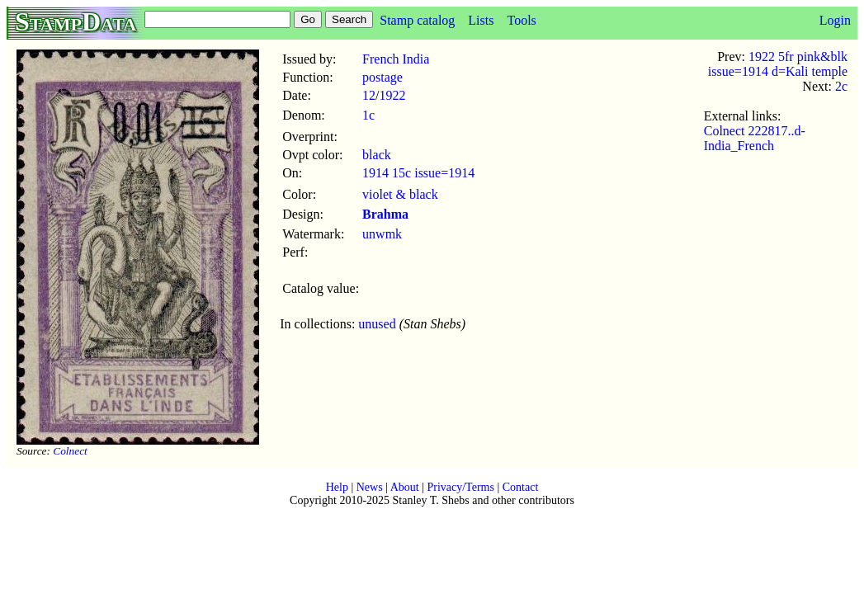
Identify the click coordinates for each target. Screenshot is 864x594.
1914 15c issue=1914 (418, 173)
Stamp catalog (417, 20)
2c (841, 86)
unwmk (382, 234)
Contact (521, 487)
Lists (480, 20)
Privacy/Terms (460, 487)
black (376, 155)
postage (382, 77)
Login (835, 20)
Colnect (70, 451)
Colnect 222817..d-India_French (754, 138)
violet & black (400, 194)
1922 (393, 95)
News (369, 487)
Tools (521, 20)
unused (376, 324)
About (404, 487)
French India (395, 59)
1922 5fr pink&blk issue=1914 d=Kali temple (777, 64)
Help (337, 487)
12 (368, 95)
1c (368, 115)
